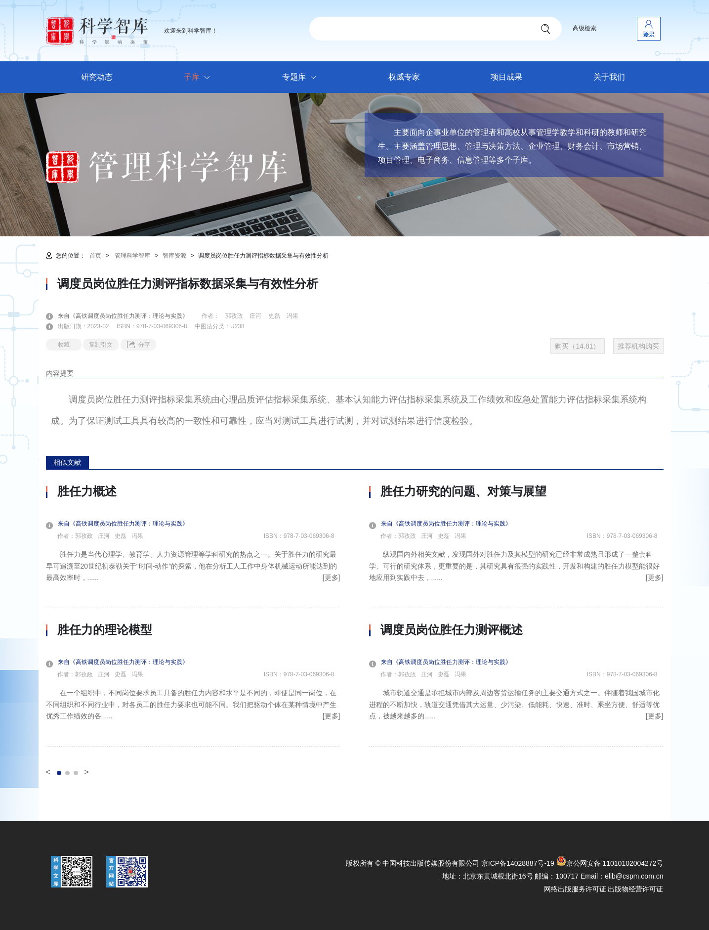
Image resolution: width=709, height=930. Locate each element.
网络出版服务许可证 (575, 889)
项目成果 (506, 77)
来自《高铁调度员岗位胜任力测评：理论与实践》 (129, 315)
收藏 (64, 344)
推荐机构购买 (638, 346)
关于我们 (609, 77)
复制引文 (101, 344)
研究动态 (97, 77)
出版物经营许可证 (635, 889)
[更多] (331, 577)
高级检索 (584, 28)
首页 (95, 255)
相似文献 (67, 462)
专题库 (301, 77)
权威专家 (404, 77)
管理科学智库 (132, 255)
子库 (199, 77)
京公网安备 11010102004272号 (610, 863)
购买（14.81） (577, 346)
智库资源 (174, 255)
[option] (193, 615)
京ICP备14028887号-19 (517, 863)
